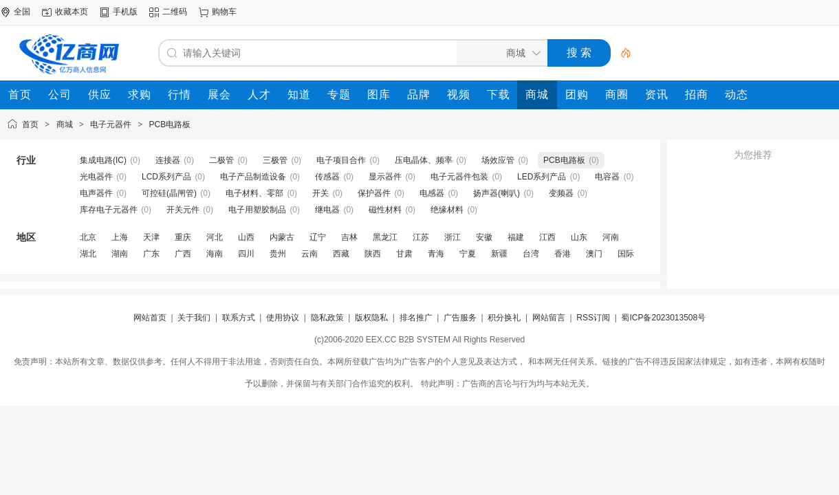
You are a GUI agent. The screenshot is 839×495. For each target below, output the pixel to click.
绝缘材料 (447, 209)
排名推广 (416, 317)
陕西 (372, 253)
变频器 (561, 193)
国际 (626, 253)
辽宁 (317, 237)
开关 (320, 193)
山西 (246, 237)
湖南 (119, 253)
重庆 (183, 237)
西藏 (341, 253)
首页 (30, 124)
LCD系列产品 (166, 177)
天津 (151, 237)
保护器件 (374, 193)
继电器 (327, 209)
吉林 (349, 237)
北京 (88, 237)
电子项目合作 (341, 160)
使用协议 (282, 317)
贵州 (278, 253)
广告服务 (460, 317)
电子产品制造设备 (253, 177)
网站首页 (149, 317)
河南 (610, 237)
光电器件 (96, 177)
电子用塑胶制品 (257, 209)
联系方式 (238, 317)
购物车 (224, 11)
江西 (547, 237)
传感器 (327, 177)
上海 (119, 237)
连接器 (167, 160)
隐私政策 (327, 317)
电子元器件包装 (459, 177)
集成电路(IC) (103, 160)
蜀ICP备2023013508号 (663, 317)
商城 (64, 124)
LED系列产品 (541, 177)
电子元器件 (110, 124)
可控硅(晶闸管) (169, 193)
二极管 (221, 160)
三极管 (275, 160)
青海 (436, 253)
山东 (579, 237)
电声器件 (96, 193)
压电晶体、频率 (424, 160)
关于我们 (193, 317)
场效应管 (497, 160)
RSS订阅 (593, 317)
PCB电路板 (170, 124)
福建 (516, 237)
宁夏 (467, 253)
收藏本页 (71, 11)
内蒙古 (282, 237)
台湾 (531, 253)
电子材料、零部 (254, 193)
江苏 (421, 237)
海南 (214, 253)
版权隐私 (371, 317)
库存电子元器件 (109, 209)
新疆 (499, 253)
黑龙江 (385, 237)
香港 (562, 253)
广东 (151, 253)
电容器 (607, 177)
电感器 (432, 193)
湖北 (88, 253)
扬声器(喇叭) (496, 193)
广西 (183, 253)
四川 (246, 253)
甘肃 (404, 253)
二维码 (174, 11)
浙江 (452, 237)
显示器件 (385, 177)
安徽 (484, 237)
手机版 (125, 11)
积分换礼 (504, 317)
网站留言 (548, 317)
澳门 (594, 253)
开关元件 (182, 209)
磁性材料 (385, 209)
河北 (214, 237)
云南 (309, 253)
